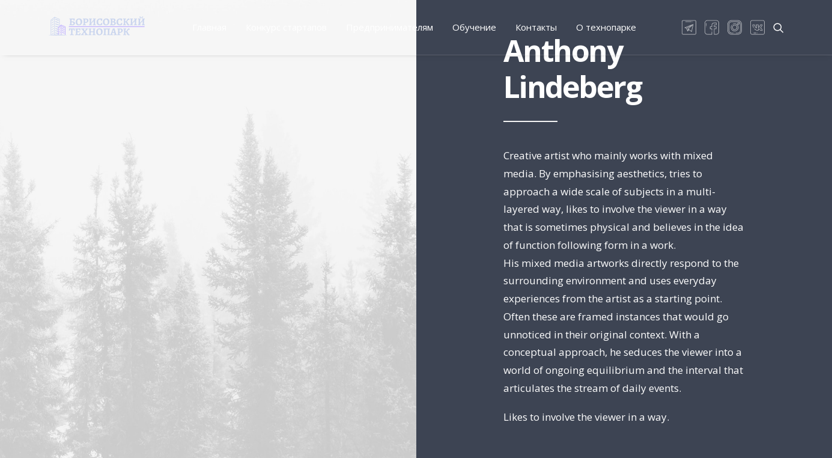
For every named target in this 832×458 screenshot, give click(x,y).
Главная (209, 27)
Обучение (474, 27)
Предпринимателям (389, 27)
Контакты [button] (536, 27)
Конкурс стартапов (286, 27)
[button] (691, 27)
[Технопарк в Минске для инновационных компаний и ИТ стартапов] (97, 25)
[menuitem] (209, 27)
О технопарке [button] (606, 27)
